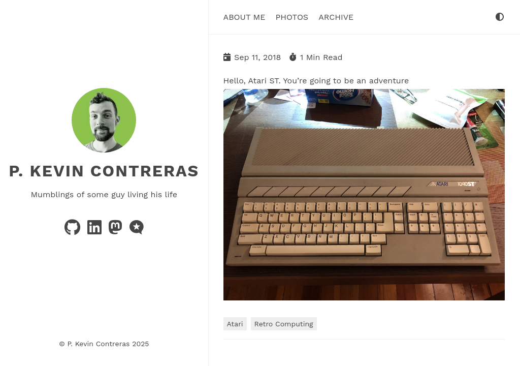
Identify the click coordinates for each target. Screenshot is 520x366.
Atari (235, 324)
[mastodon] (116, 230)
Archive (335, 17)
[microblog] (136, 230)
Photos (291, 17)
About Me (244, 17)
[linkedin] (95, 230)
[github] (73, 230)
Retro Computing (283, 324)
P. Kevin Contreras (104, 170)
